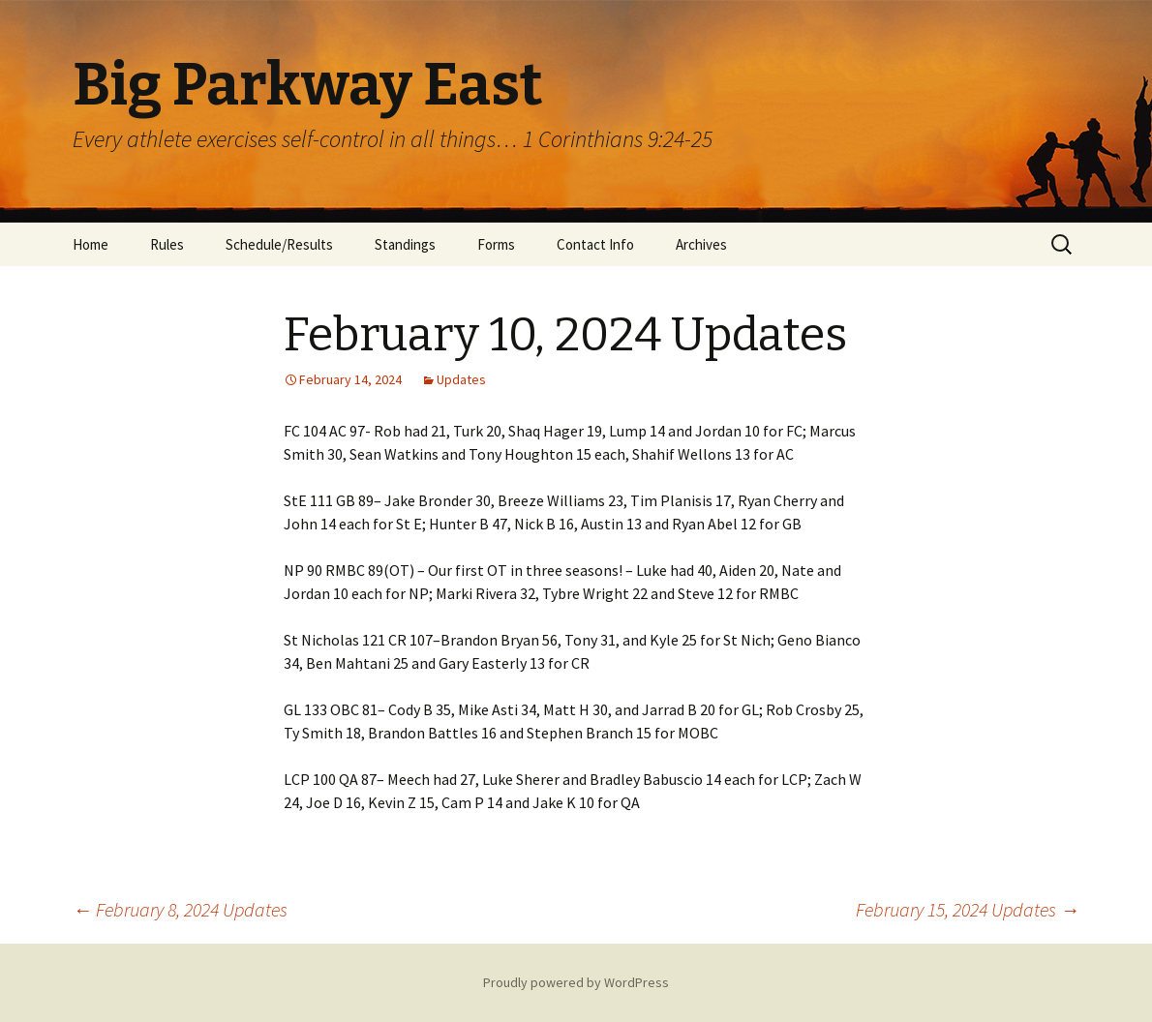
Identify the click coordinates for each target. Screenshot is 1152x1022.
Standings (405, 244)
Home (90, 244)
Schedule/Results (279, 244)
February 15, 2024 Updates (967, 909)
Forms (496, 244)
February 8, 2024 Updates (180, 909)
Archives (701, 244)
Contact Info (595, 244)
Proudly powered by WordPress (576, 982)
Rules (167, 244)
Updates (461, 379)
